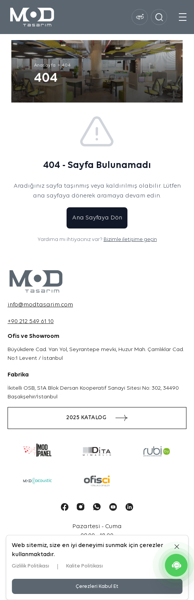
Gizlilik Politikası (30, 566)
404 (66, 65)
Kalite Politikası (84, 566)
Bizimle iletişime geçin (130, 239)
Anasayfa (45, 65)
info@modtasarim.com (40, 305)
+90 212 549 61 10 (31, 322)
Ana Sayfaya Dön (97, 218)
